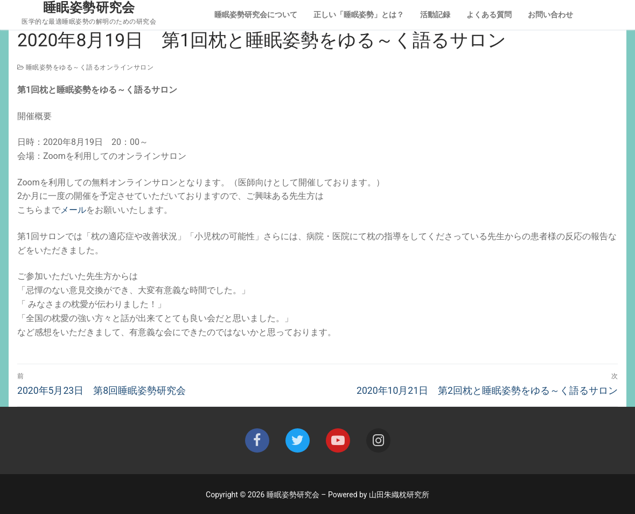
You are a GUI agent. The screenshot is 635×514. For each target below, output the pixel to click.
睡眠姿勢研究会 (89, 7)
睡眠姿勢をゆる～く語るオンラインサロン (85, 67)
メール (73, 210)
